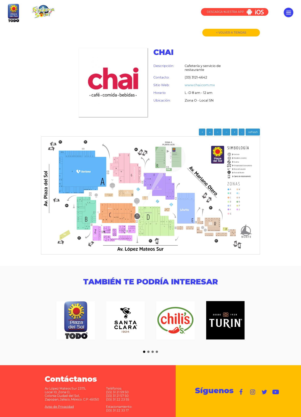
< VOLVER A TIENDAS (231, 32)
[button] (144, 352)
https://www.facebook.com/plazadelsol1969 (241, 392)
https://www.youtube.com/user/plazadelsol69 (276, 392)
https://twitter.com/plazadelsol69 (264, 392)
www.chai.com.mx (200, 85)
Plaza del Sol (13, 13)
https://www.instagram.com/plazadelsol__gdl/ (253, 392)
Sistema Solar (43, 12)
